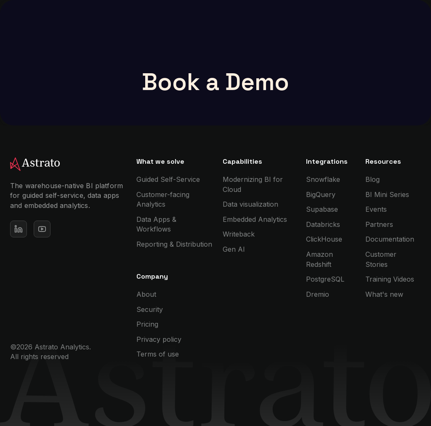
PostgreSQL (325, 279)
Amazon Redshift (319, 259)
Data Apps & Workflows (156, 224)
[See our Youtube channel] (42, 229)
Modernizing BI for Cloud (253, 184)
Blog (372, 179)
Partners (379, 224)
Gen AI (234, 249)
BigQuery (320, 194)
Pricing (147, 324)
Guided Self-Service (168, 179)
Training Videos (389, 279)
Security (149, 309)
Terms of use (157, 354)
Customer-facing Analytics (162, 199)
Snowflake (323, 179)
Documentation (389, 239)
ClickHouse (324, 239)
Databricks (323, 224)
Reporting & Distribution (174, 244)
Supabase (322, 209)
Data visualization (250, 204)
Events (376, 209)
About (146, 294)
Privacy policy (158, 339)
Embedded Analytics (255, 219)
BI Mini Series (387, 194)
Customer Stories (380, 259)
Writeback (239, 234)
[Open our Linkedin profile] (18, 229)
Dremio (317, 294)
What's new (384, 294)
